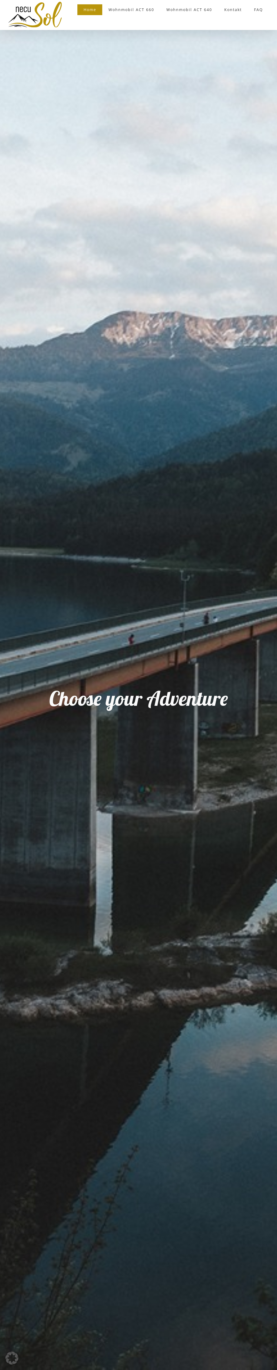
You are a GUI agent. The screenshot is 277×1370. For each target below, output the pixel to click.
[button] (12, 1358)
